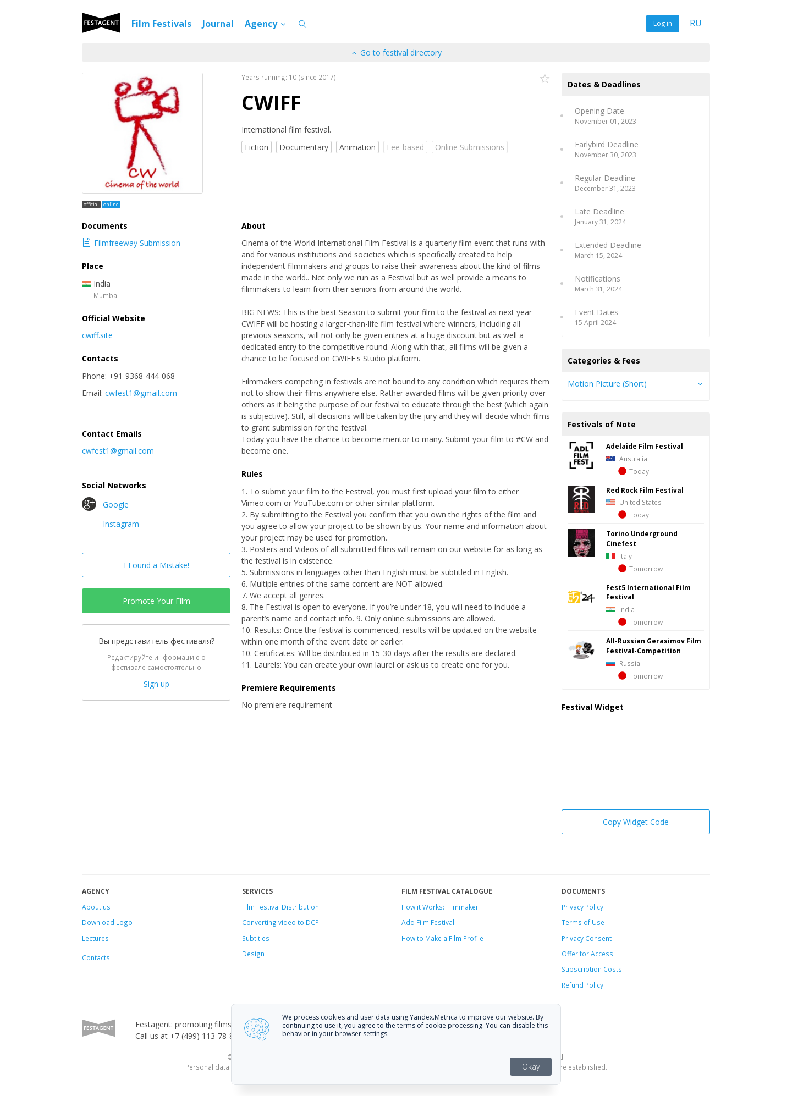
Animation (357, 147)
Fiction (256, 147)
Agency (266, 24)
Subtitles (256, 938)
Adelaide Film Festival (644, 446)
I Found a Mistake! (156, 565)
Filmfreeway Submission (131, 243)
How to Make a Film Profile (442, 938)
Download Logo (107, 922)
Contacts (96, 957)
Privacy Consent (587, 938)
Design (253, 953)
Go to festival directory (396, 52)
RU (696, 23)
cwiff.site (97, 335)
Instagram (110, 523)
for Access (595, 953)
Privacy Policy (582, 906)
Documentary (303, 147)
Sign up (156, 684)
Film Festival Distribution (280, 906)
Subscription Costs (592, 969)
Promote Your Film (156, 601)
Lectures (95, 938)
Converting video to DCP (280, 922)
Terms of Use (583, 922)
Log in (662, 23)
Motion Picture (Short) (607, 383)
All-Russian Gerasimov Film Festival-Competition (653, 645)
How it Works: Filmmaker (440, 906)
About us (96, 906)
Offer (570, 953)
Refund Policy (582, 985)
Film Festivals (161, 24)
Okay (531, 1066)
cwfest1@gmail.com (141, 393)
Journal (218, 24)
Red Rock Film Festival (645, 490)
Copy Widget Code (636, 822)
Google (105, 504)
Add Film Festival (428, 922)
